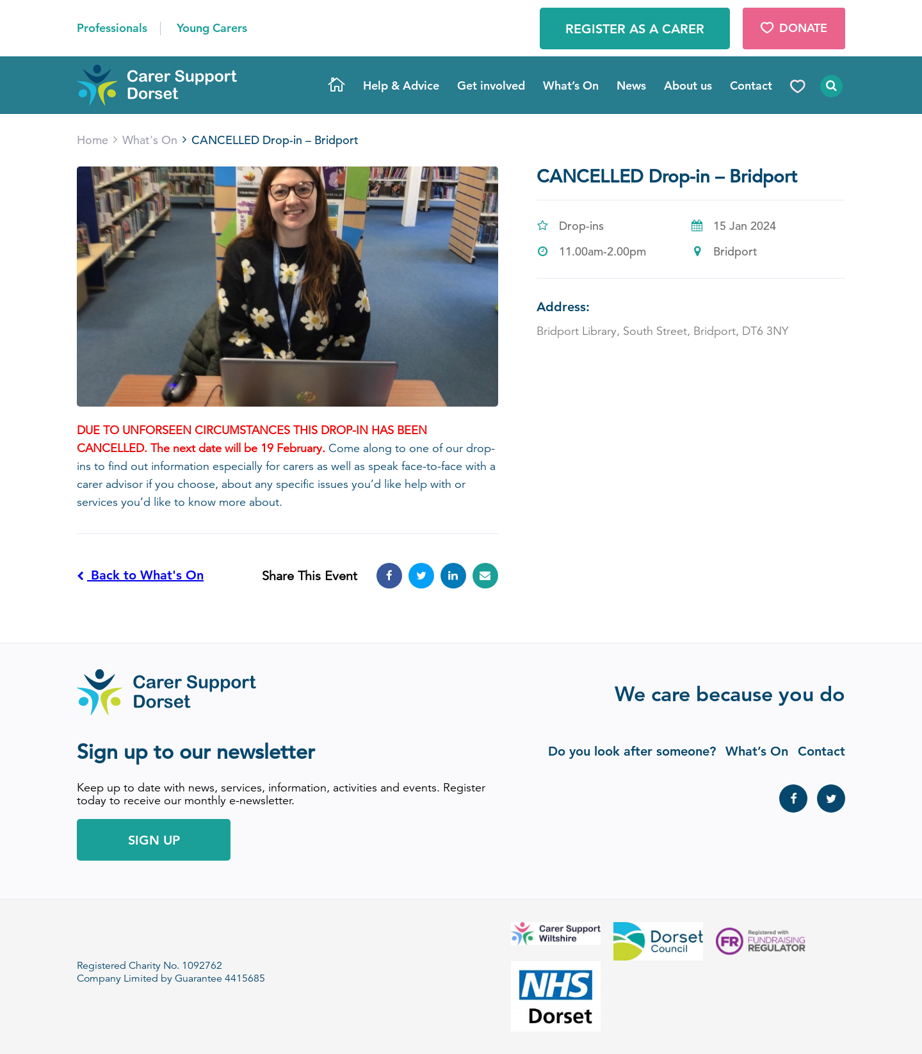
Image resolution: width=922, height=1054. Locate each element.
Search (830, 86)
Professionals (112, 27)
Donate (794, 27)
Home (337, 86)
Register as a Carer (634, 28)
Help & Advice (401, 85)
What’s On (571, 85)
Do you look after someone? (632, 751)
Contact (751, 85)
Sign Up (154, 840)
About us (688, 85)
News (631, 85)
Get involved (491, 85)
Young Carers (212, 27)
